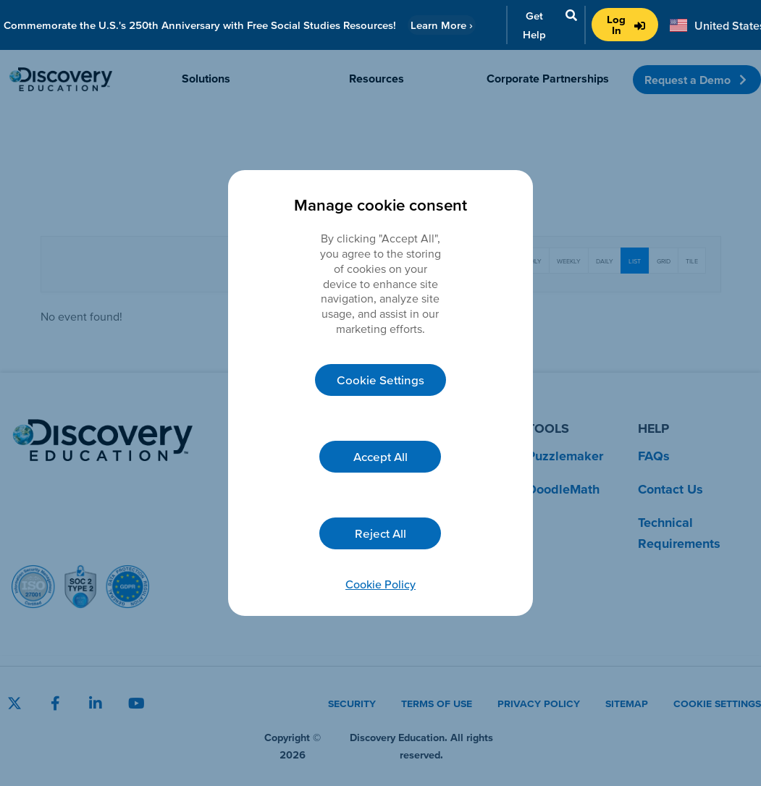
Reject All (380, 533)
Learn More (442, 25)
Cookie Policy (380, 584)
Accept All (380, 456)
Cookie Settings (380, 379)
